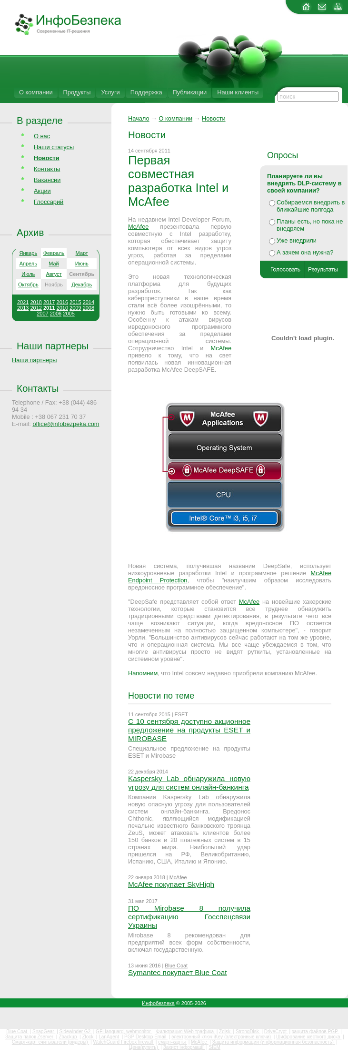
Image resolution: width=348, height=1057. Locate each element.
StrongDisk (248, 1031)
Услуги (110, 92)
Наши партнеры (53, 345)
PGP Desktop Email (146, 1036)
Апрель (28, 263)
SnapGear (43, 1031)
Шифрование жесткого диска (308, 1036)
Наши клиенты (238, 92)
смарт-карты (172, 1042)
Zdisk (225, 1031)
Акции (42, 190)
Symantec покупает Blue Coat (177, 972)
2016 (62, 302)
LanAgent (109, 1036)
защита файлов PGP (315, 1031)
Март (82, 253)
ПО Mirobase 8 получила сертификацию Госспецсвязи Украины (189, 916)
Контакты (47, 169)
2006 (55, 313)
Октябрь (28, 284)
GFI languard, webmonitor (124, 1031)
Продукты (77, 92)
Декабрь (81, 284)
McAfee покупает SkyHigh (171, 884)
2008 (88, 308)
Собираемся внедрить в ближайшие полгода (311, 206)
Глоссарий (48, 201)
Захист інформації (184, 1047)
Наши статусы (54, 147)
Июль (28, 274)
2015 (75, 302)
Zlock (88, 1036)
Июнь (82, 263)
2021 (23, 302)
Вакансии (47, 179)
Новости (214, 118)
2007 (42, 313)
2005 (68, 313)
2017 (49, 302)
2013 (23, 308)
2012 (35, 308)
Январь (28, 253)
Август (53, 274)
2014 (88, 302)
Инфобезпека (158, 1003)
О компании (36, 92)
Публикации (190, 92)
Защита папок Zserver (30, 1036)
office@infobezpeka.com (65, 423)
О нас (42, 136)
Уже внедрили (297, 240)
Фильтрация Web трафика (185, 1031)
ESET (181, 714)
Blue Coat (176, 965)
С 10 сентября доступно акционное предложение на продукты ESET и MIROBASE (189, 729)
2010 (62, 308)
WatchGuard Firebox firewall (123, 1042)
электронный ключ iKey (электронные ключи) (221, 1036)
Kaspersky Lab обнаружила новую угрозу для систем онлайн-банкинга (189, 782)
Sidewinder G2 (76, 1031)
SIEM (214, 1047)
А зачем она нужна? (305, 252)
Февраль (54, 253)
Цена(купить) (144, 1047)
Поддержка (146, 92)
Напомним (143, 673)
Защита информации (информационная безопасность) (273, 1042)
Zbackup (68, 1036)
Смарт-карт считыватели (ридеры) (50, 1042)
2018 (35, 302)
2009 (75, 308)
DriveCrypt (276, 1031)
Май (54, 263)
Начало (138, 118)
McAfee (138, 226)
